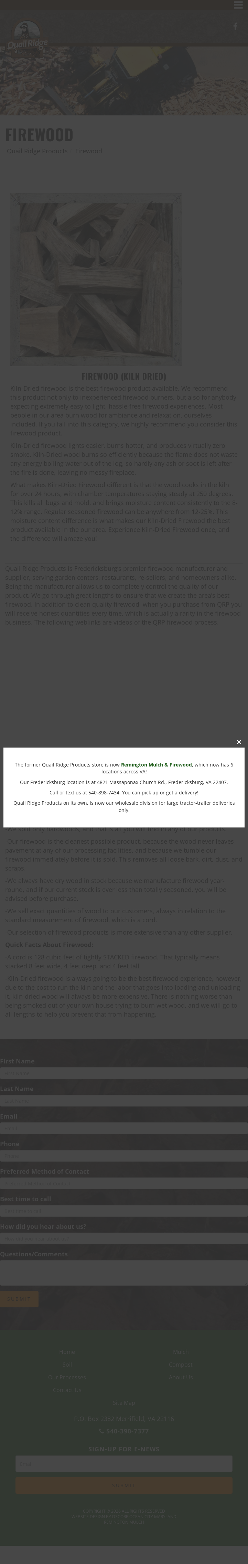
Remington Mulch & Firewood (156, 764)
